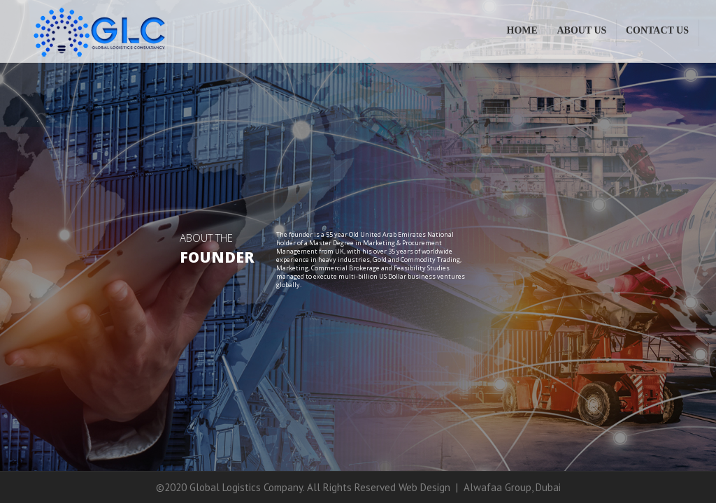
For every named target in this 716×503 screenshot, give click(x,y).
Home (522, 30)
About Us (581, 30)
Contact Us (657, 30)
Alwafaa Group (497, 487)
